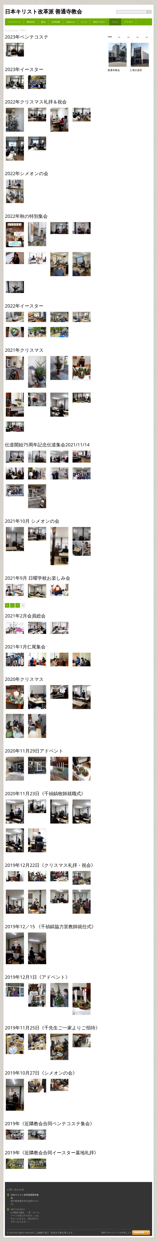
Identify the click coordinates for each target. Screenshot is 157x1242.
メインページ (11, 30)
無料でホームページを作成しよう (116, 1232)
